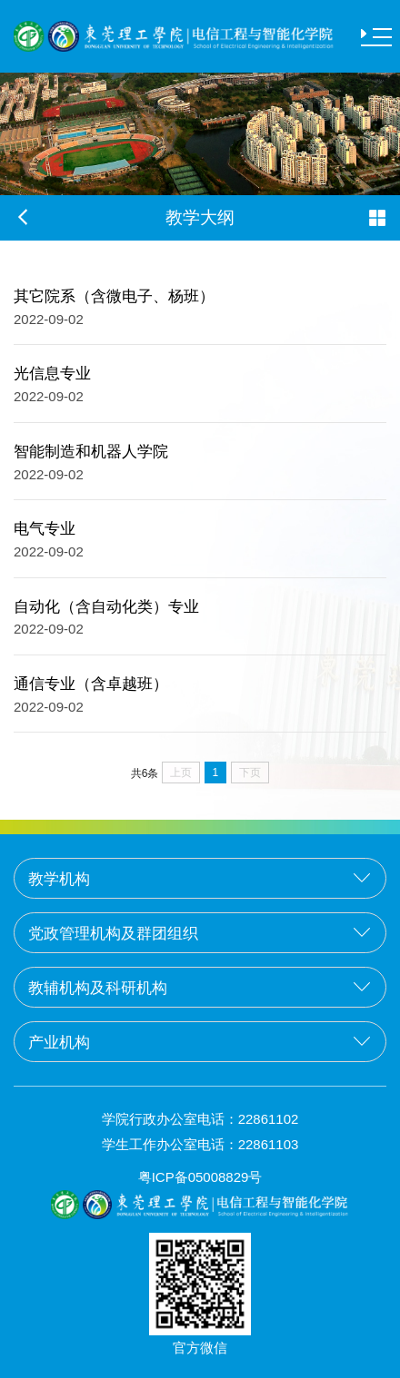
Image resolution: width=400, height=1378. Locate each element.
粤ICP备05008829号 (200, 1177)
